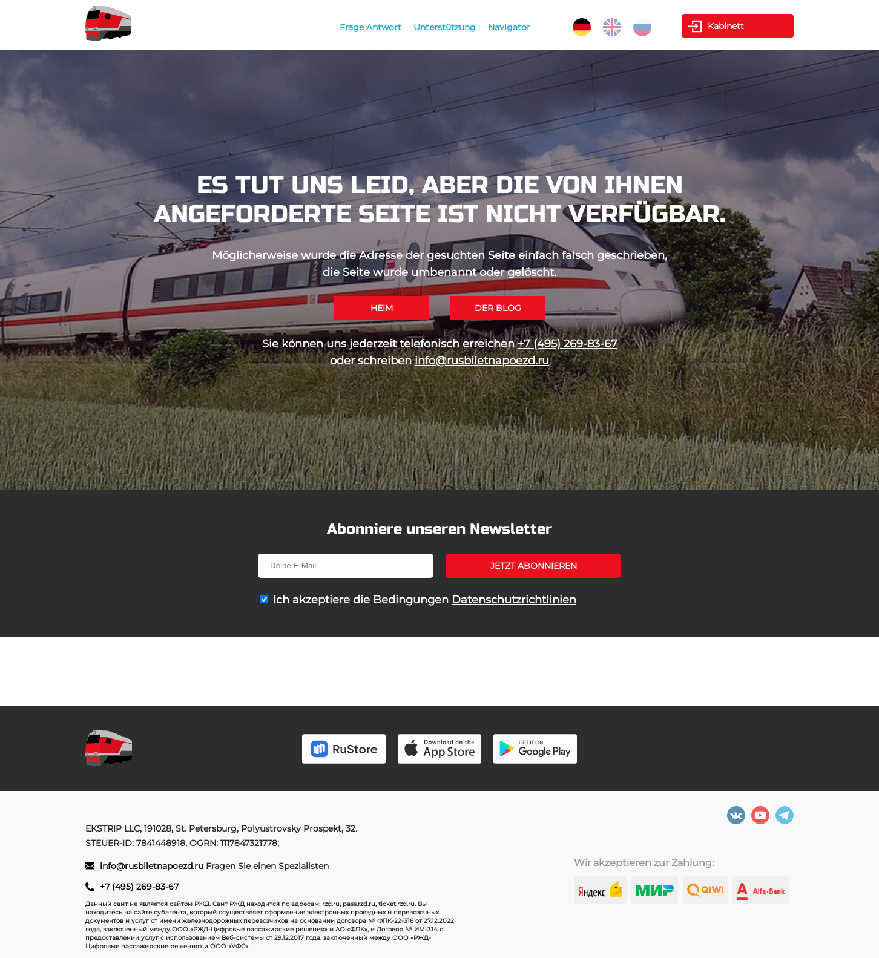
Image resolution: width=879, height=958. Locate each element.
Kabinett (726, 26)
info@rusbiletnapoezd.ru (482, 360)
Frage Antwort (370, 27)
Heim (381, 308)
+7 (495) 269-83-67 (567, 343)
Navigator (509, 27)
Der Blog (498, 308)
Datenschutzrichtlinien (514, 599)
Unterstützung (444, 27)
